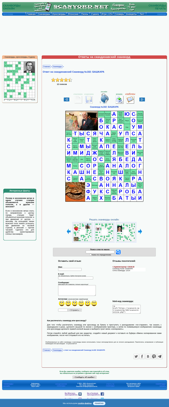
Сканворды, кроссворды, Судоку (20, 57)
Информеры (35, 385)
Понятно (99, 403)
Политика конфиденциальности (86, 388)
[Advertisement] (84, 35)
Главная (46, 67)
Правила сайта (35, 386)
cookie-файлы (85, 403)
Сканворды (57, 67)
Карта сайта (35, 388)
